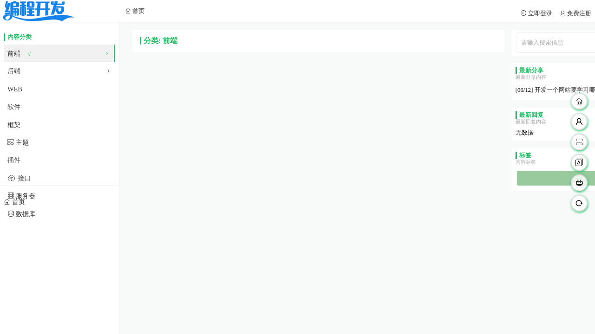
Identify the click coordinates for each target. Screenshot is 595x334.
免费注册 (578, 13)
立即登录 (539, 13)
